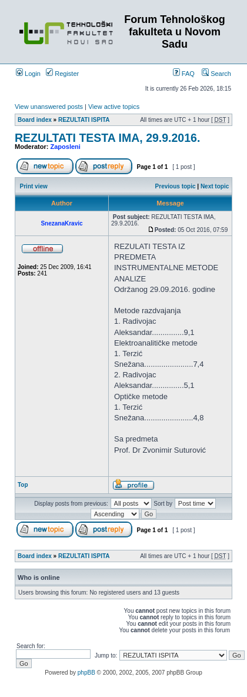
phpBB (86, 672)
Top (23, 485)
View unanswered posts (49, 106)
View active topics (113, 106)
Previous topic (175, 186)
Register (62, 73)
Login (28, 73)
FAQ (184, 73)
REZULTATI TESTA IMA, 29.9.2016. (107, 137)
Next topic (215, 186)
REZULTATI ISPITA (84, 120)
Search (216, 73)
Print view (34, 186)
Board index (35, 120)
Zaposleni (66, 146)
